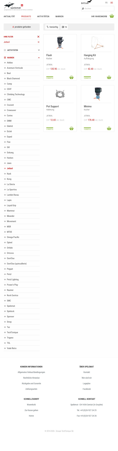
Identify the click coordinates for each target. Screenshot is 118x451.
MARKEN (59, 17)
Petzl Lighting (13, 279)
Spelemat (11, 306)
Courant (10, 105)
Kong (9, 179)
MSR (9, 226)
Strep (9, 321)
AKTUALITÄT (9, 17)
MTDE (9, 232)
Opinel (9, 242)
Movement (11, 221)
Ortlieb (10, 247)
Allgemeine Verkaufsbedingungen (31, 372)
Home (31, 416)
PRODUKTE (26, 17)
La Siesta (11, 184)
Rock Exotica (12, 295)
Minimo (88, 106)
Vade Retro (11, 348)
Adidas (10, 62)
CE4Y (9, 89)
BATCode (86, 2)
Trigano (10, 337)
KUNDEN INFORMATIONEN (31, 366)
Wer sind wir (87, 378)
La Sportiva (12, 189)
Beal (9, 73)
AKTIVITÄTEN (43, 17)
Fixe (8, 142)
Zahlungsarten (31, 389)
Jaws (9, 163)
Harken (10, 158)
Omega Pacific (13, 237)
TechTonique (12, 332)
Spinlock (10, 311)
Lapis (9, 200)
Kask (9, 173)
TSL (8, 343)
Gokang (10, 152)
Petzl (9, 274)
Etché (9, 131)
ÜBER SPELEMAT (87, 366)
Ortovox (10, 253)
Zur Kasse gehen (31, 410)
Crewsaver (11, 110)
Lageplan (86, 383)
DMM (9, 120)
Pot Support (52, 106)
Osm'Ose (10, 258)
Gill (8, 147)
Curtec (10, 115)
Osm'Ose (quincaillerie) (17, 263)
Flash (49, 55)
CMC (9, 99)
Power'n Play (12, 284)
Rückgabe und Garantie (31, 383)
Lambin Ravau (13, 195)
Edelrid (10, 126)
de (112, 2)
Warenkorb (31, 404)
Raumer (10, 290)
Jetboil (10, 168)
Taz (8, 327)
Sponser (10, 316)
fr (106, 2)
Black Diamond (13, 78)
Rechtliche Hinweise (31, 378)
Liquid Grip (11, 205)
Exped (9, 136)
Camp (9, 83)
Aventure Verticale (15, 68)
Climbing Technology (16, 94)
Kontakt (87, 372)
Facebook (87, 389)
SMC (9, 300)
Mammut (11, 210)
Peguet (10, 269)
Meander (10, 216)
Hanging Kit (90, 55)
